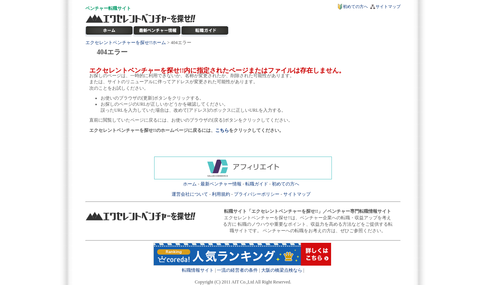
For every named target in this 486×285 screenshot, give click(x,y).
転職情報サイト (198, 270)
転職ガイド (256, 184)
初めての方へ (355, 6)
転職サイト (119, 8)
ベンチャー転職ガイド (205, 31)
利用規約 (221, 194)
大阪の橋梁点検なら (281, 270)
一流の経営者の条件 (237, 270)
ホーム (190, 184)
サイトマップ (388, 6)
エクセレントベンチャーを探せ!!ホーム (125, 42)
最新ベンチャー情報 (157, 31)
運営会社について (190, 194)
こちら (222, 130)
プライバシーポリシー (256, 194)
